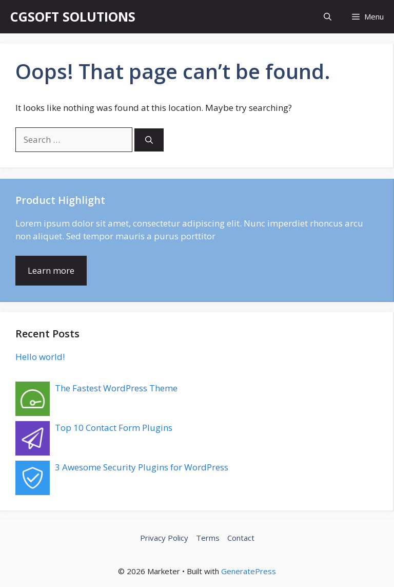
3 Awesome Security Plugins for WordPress (141, 467)
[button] (327, 16)
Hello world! (40, 357)
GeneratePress (248, 571)
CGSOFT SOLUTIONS (72, 16)
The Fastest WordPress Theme (116, 388)
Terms (208, 538)
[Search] (149, 140)
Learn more (51, 270)
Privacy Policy (164, 538)
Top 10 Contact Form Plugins (113, 427)
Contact (240, 538)
